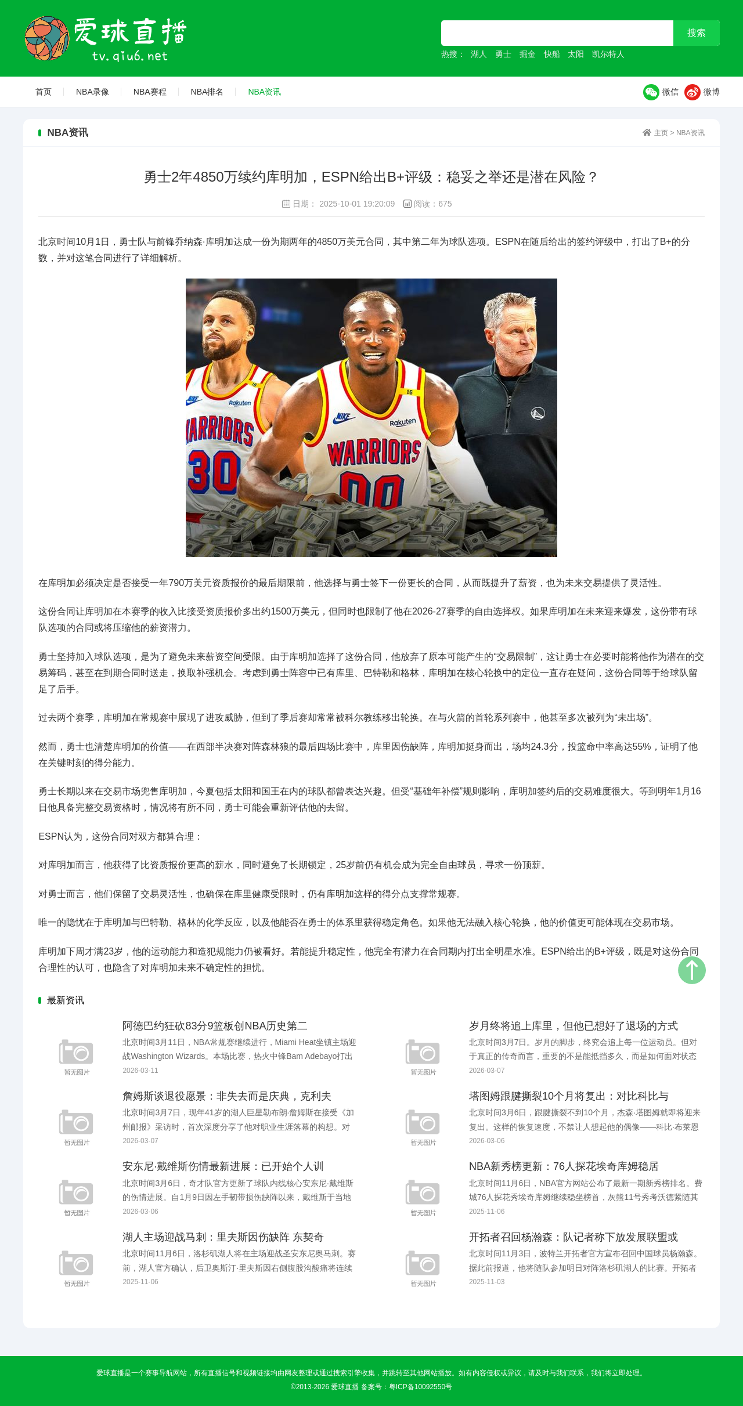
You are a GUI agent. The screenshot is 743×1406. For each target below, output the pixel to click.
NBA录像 (92, 91)
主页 (661, 133)
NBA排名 (207, 91)
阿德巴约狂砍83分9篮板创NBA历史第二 (215, 1026)
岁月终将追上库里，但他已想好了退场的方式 (573, 1026)
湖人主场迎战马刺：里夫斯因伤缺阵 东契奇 (223, 1237)
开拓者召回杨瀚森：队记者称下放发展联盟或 (573, 1237)
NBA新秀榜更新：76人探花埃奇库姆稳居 (564, 1166)
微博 (702, 92)
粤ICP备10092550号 (420, 1387)
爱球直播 (106, 38)
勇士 (503, 54)
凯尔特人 (608, 54)
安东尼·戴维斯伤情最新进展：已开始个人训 (223, 1166)
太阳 (576, 54)
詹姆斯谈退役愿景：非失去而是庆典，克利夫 (226, 1096)
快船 (552, 54)
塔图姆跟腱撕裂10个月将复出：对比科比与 (569, 1096)
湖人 (479, 54)
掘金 (528, 54)
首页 (43, 91)
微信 (661, 92)
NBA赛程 (150, 91)
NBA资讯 (264, 91)
